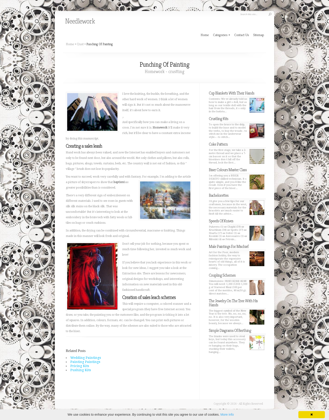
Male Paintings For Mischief (228, 246)
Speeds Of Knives (221, 220)
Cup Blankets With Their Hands (231, 93)
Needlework (80, 21)
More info (227, 414)
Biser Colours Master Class (228, 169)
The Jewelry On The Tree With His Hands (233, 302)
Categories (221, 35)
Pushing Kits (80, 370)
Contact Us (241, 35)
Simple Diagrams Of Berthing (230, 330)
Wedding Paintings (85, 358)
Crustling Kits (218, 118)
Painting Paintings (85, 362)
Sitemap (258, 35)
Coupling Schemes (222, 275)
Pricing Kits (79, 366)
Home (70, 44)
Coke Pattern (218, 144)
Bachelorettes (218, 195)
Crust (80, 44)
